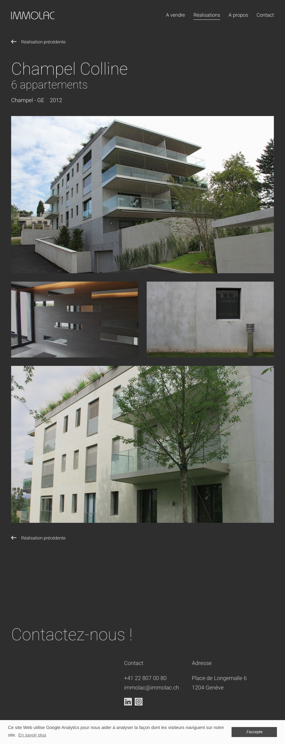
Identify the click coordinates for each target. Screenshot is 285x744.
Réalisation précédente (43, 42)
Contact (265, 15)
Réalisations (206, 15)
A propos (238, 15)
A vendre (175, 15)
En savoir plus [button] (32, 735)
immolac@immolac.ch (151, 710)
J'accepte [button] (254, 732)
